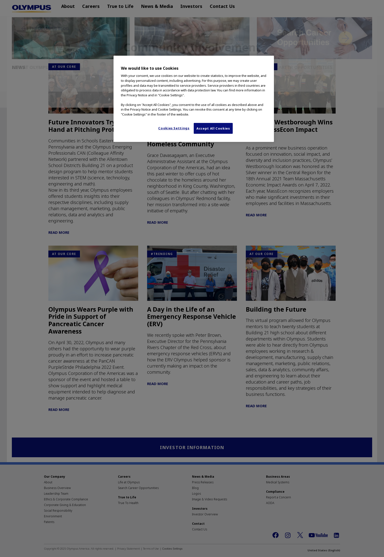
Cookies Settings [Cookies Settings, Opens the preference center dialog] (173, 128)
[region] (194, 99)
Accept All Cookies (213, 128)
